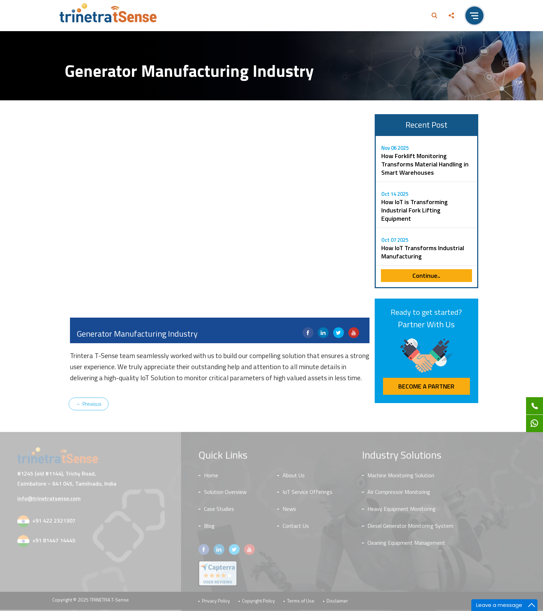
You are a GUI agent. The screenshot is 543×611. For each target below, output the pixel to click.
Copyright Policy (258, 602)
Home (211, 477)
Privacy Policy (216, 602)
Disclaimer (337, 602)
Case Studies (219, 511)
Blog (209, 527)
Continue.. (426, 275)
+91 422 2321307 (53, 522)
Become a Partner (426, 386)
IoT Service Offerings (307, 494)
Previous (86, 404)
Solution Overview (225, 494)
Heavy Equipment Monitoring (401, 511)
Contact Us (296, 527)
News (289, 511)
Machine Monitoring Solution (400, 477)
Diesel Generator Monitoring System (410, 527)
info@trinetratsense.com (49, 500)
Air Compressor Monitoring (398, 494)
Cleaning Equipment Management (406, 544)
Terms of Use (300, 602)
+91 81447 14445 (53, 542)
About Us (294, 477)
